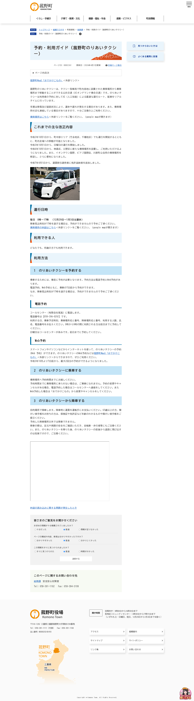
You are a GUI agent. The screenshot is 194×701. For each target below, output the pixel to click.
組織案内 (133, 632)
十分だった (42, 529)
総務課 (80, 30)
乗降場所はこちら (39, 117)
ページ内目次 (42, 73)
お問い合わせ (135, 649)
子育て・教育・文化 (70, 18)
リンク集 (94, 649)
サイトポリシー (136, 641)
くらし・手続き (43, 18)
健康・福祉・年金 (97, 18)
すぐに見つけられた (45, 551)
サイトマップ (96, 641)
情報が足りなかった (89, 529)
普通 (68, 529)
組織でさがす (58, 30)
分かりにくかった (89, 540)
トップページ (44, 30)
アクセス (94, 632)
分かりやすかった (44, 540)
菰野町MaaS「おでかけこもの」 (46, 80)
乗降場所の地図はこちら (43, 227)
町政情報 (150, 18)
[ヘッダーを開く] (189, 5)
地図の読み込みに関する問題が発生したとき (53, 508)
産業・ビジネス (123, 18)
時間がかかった (88, 551)
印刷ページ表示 (115, 65)
